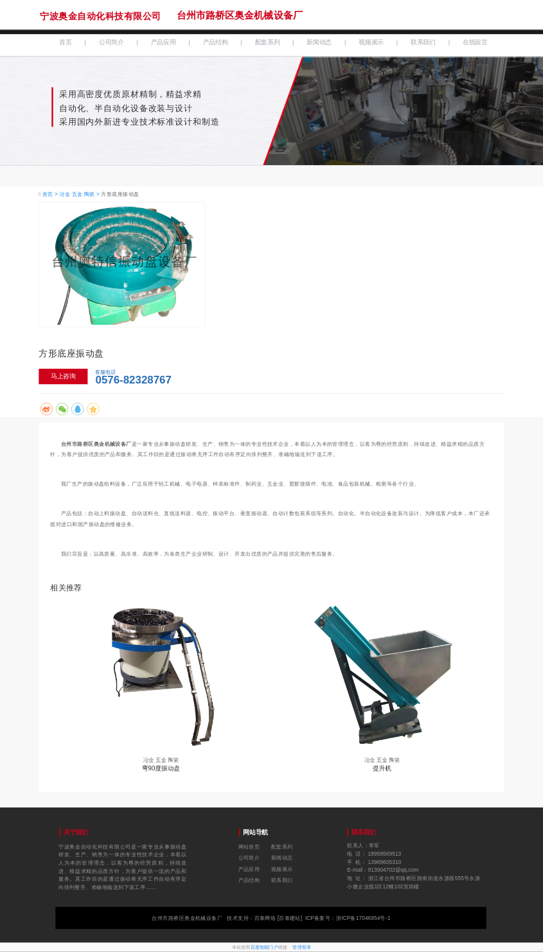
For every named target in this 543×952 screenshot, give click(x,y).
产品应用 (163, 42)
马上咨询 (63, 376)
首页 (65, 42)
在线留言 (475, 42)
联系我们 (423, 42)
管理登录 (301, 946)
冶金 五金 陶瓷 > (80, 194)
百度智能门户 (264, 946)
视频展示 (371, 42)
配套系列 (267, 42)
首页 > (51, 194)
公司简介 (111, 42)
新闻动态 (319, 42)
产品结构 (215, 42)
